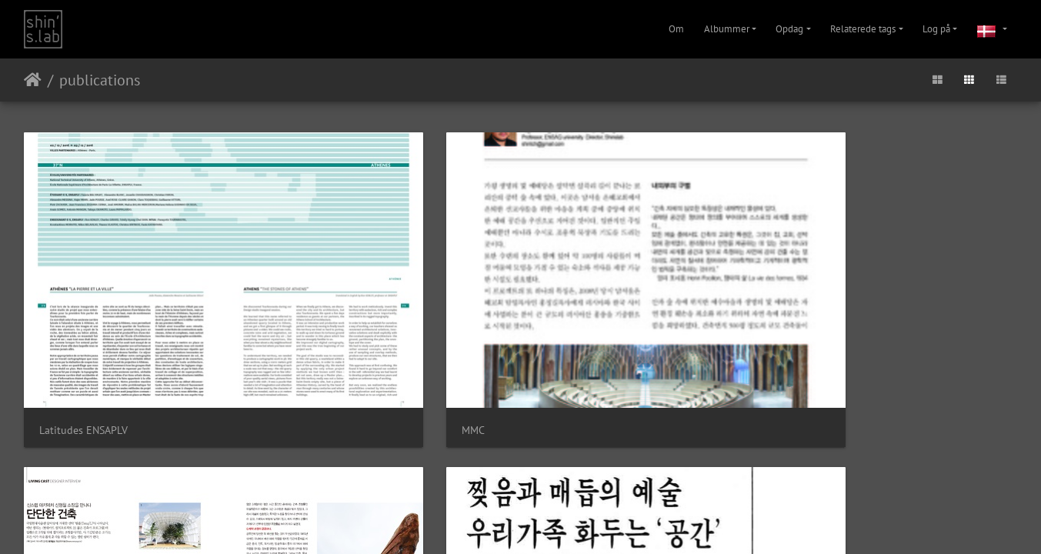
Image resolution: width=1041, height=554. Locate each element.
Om (676, 28)
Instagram (502, 407)
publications (99, 80)
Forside (33, 80)
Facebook (557, 407)
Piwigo (499, 368)
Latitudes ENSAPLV (83, 313)
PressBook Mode (840, 313)
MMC (304, 313)
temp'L (563, 314)
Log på (936, 28)
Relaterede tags (863, 28)
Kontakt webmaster (554, 368)
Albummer (726, 28)
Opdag (789, 28)
